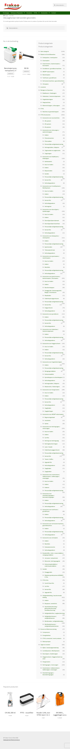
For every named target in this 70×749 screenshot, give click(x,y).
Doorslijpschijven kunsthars (52, 223)
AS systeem (48, 127)
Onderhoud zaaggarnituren (52, 450)
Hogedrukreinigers (48, 99)
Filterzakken (48, 141)
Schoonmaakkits (49, 374)
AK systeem (48, 121)
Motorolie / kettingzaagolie (52, 561)
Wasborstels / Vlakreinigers (52, 386)
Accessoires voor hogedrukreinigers (52, 362)
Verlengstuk (48, 206)
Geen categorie (44, 51)
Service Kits (48, 180)
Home (6, 15)
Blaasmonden (48, 170)
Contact (53, 13)
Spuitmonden (48, 247)
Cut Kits (47, 437)
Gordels (47, 174)
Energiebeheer (47, 635)
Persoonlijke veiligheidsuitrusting (54, 144)
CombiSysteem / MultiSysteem (51, 651)
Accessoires (44, 13)
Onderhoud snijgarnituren (52, 298)
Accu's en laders (49, 164)
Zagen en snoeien (45, 644)
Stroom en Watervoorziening (48, 629)
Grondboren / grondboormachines (52, 68)
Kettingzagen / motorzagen (50, 665)
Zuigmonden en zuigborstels (52, 150)
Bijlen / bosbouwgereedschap (51, 647)
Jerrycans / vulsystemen (51, 558)
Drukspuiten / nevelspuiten (50, 57)
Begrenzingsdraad (50, 417)
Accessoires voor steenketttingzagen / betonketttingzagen (48, 495)
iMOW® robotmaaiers (48, 71)
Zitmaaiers (46, 84)
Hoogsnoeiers (46, 662)
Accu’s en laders (49, 431)
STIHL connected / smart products (52, 638)
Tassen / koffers (49, 459)
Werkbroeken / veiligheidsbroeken (54, 621)
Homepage (6, 13)
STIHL (35, 13)
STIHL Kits (45, 580)
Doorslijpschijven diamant (52, 220)
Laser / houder (48, 447)
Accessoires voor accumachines (51, 118)
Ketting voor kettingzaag (52, 440)
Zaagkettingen (49, 411)
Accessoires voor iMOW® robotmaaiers (53, 414)
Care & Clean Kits (49, 583)
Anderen (47, 487)
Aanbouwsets (48, 161)
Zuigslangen (48, 153)
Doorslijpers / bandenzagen (50, 654)
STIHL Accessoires (45, 115)
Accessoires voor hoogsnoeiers (51, 389)
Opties (46, 423)
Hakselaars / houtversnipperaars (51, 96)
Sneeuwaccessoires (50, 547)
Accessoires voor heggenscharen (51, 343)
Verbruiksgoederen (50, 183)
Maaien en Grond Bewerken (47, 54)
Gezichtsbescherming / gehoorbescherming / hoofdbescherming (51, 608)
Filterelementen (49, 138)
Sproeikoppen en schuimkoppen (53, 377)
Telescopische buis (50, 250)
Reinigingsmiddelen (50, 371)
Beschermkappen (49, 287)
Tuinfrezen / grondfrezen (49, 78)
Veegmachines (46, 102)
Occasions (29, 13)
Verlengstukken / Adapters (52, 147)
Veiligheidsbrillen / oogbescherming (55, 613)
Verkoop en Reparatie (17, 13)
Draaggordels (48, 572)
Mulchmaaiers (46, 75)
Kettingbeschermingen (51, 444)
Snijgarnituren (49, 308)
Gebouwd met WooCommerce (11, 740)
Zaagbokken (48, 471)
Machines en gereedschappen (51, 111)
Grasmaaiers (46, 60)
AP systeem (48, 124)
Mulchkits (47, 267)
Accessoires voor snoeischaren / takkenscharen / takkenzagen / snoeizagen (51, 476)
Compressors (46, 632)
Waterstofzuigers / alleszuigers (51, 105)
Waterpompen (47, 641)
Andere (46, 135)
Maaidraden (48, 295)
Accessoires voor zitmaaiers (50, 538)
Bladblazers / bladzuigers (49, 93)
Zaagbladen (48, 408)
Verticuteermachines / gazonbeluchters (53, 81)
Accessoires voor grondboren (50, 314)
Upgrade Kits (48, 462)
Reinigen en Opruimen (46, 90)
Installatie (47, 420)
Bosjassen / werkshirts (51, 603)
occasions (43, 87)
